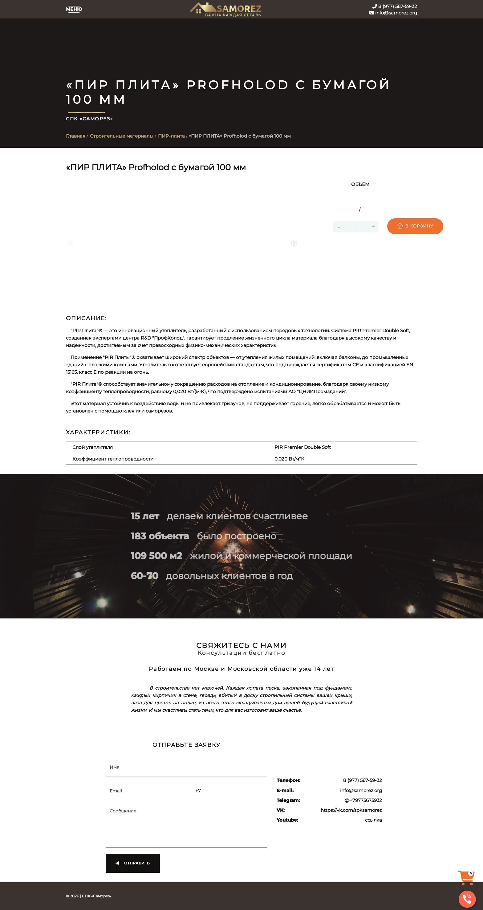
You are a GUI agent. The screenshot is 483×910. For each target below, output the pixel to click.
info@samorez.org (393, 13)
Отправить (133, 862)
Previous (70, 243)
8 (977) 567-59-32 (394, 6)
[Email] (144, 790)
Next (294, 243)
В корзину (415, 225)
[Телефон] (229, 790)
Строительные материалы (121, 136)
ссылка (373, 820)
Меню (74, 9)
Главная (75, 136)
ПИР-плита (171, 136)
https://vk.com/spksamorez (351, 810)
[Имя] (186, 766)
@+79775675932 (363, 800)
